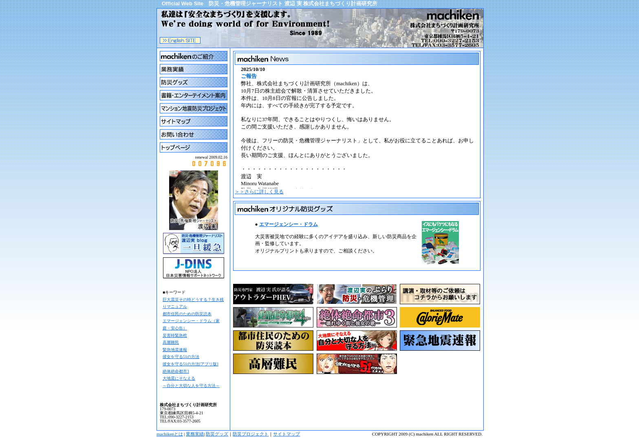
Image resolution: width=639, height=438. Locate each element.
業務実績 (195, 433)
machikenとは (169, 433)
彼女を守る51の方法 (181, 356)
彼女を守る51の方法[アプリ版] (190, 364)
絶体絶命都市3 (176, 371)
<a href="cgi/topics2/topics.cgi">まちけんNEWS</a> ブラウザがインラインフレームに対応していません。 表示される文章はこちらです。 (357, 127)
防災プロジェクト (251, 433)
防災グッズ (217, 433)
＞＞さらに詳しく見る (259, 192)
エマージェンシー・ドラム (288, 224)
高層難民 (171, 342)
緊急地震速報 (175, 349)
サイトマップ (286, 433)
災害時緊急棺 (175, 335)
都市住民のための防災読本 (187, 314)
